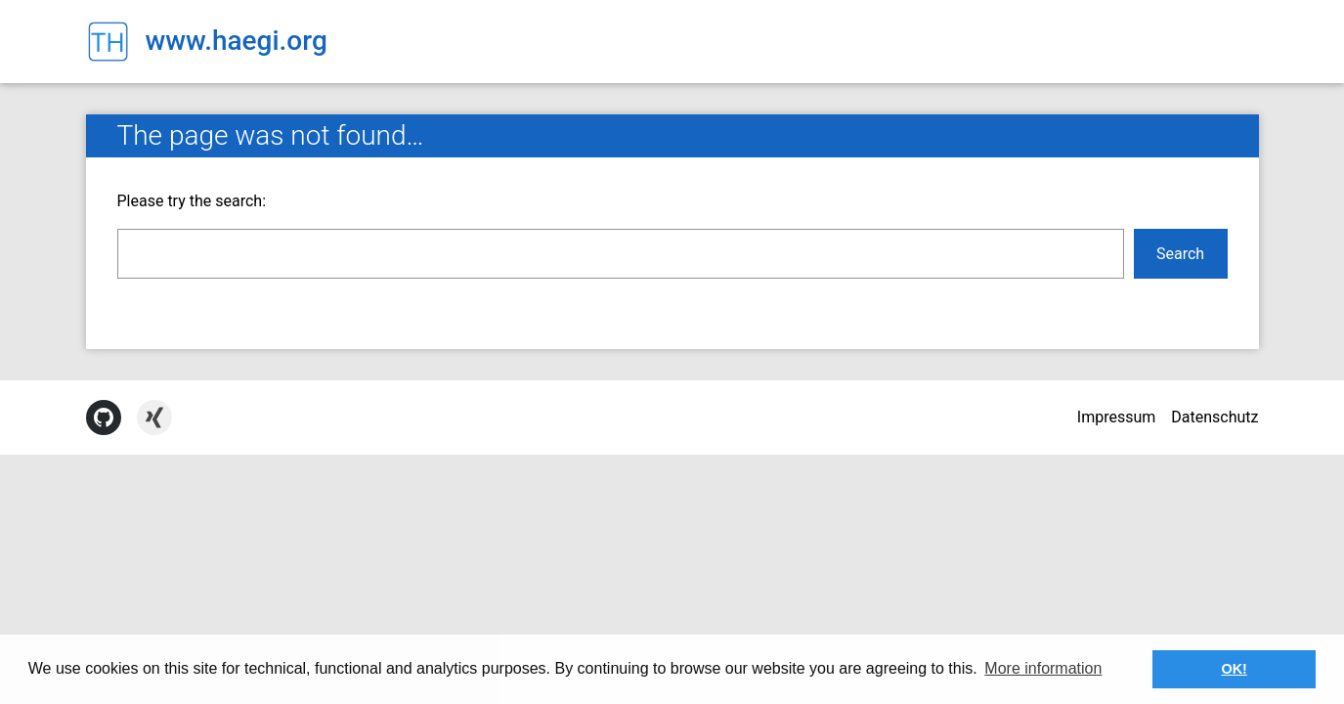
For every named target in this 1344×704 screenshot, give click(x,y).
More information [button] (1043, 668)
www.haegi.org (236, 40)
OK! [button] (1233, 669)
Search (1180, 253)
